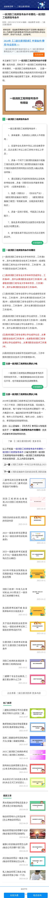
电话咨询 (37, 895)
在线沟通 (14, 895)
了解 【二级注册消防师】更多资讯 (24, 441)
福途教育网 (8, 7)
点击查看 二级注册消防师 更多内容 (24, 693)
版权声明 (24, 889)
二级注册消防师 (23, 7)
